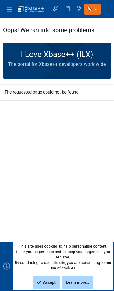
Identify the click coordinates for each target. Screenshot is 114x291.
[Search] (106, 9)
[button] (9, 9)
